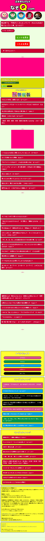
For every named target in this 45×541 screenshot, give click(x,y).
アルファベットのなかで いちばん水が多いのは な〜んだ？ (21, 162)
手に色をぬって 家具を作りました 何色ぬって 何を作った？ (21, 228)
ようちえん (22, 357)
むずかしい (22, 369)
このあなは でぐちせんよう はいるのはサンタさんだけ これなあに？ (22, 385)
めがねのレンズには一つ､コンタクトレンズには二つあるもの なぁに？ (22, 105)
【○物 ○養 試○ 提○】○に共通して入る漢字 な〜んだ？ (19, 456)
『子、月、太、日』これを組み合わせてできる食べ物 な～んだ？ (22, 239)
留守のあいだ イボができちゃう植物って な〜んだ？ (18, 188)
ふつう (22, 365)
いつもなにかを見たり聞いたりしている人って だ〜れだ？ (20, 153)
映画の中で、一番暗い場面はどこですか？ (14, 437)
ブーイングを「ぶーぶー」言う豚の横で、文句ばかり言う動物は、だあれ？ (22, 168)
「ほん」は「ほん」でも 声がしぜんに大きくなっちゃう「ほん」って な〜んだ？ (22, 419)
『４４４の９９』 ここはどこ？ (12, 317)
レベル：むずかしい (7, 30)
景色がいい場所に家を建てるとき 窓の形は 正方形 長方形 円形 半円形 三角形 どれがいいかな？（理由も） (22, 462)
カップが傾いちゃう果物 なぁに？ (12, 157)
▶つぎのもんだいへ (8, 50)
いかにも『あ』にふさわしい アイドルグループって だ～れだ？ (22, 312)
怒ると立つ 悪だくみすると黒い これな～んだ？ (17, 183)
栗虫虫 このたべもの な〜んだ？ (12, 116)
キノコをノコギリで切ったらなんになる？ (14, 216)
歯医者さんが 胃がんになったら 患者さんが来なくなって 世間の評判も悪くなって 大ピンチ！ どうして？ (22, 297)
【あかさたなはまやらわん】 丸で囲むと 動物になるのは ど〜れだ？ (22, 222)
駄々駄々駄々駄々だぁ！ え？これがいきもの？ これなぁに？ (21, 322)
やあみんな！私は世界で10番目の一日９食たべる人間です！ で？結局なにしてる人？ (22, 403)
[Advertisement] (22, 67)
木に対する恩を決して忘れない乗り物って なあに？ (18, 111)
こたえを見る (22, 44)
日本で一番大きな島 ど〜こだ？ (12, 447)
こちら (13, 510)
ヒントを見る (22, 37)
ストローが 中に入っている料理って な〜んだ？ (17, 468)
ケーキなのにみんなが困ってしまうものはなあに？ (17, 260)
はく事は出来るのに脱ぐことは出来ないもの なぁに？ (18, 425)
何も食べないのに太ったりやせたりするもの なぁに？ (18, 472)
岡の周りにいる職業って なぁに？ (12, 256)
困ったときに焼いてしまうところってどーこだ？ (16, 178)
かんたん (22, 361)
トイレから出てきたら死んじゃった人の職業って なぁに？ (20, 307)
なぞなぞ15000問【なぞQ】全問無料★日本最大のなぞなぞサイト (22, 5)
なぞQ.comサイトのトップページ (9, 513)
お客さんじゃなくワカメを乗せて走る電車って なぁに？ (19, 303)
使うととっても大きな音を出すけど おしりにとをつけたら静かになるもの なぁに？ (22, 245)
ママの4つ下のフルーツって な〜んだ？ (14, 391)
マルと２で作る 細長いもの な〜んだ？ (14, 99)
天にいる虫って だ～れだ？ (10, 174)
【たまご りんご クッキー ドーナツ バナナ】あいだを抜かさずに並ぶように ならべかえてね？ (22, 396)
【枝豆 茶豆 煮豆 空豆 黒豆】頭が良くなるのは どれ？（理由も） (22, 122)
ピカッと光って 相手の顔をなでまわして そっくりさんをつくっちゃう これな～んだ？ (22, 234)
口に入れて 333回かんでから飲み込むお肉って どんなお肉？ (21, 251)
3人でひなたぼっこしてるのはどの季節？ (14, 482)
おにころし (22, 373)
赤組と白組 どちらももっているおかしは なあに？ (17, 414)
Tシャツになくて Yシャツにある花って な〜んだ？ (18, 442)
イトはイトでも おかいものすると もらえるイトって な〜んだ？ (22, 409)
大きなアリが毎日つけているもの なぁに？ (15, 477)
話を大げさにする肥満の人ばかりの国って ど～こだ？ (18, 451)
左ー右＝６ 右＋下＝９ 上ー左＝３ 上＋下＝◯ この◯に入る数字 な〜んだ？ (22, 266)
